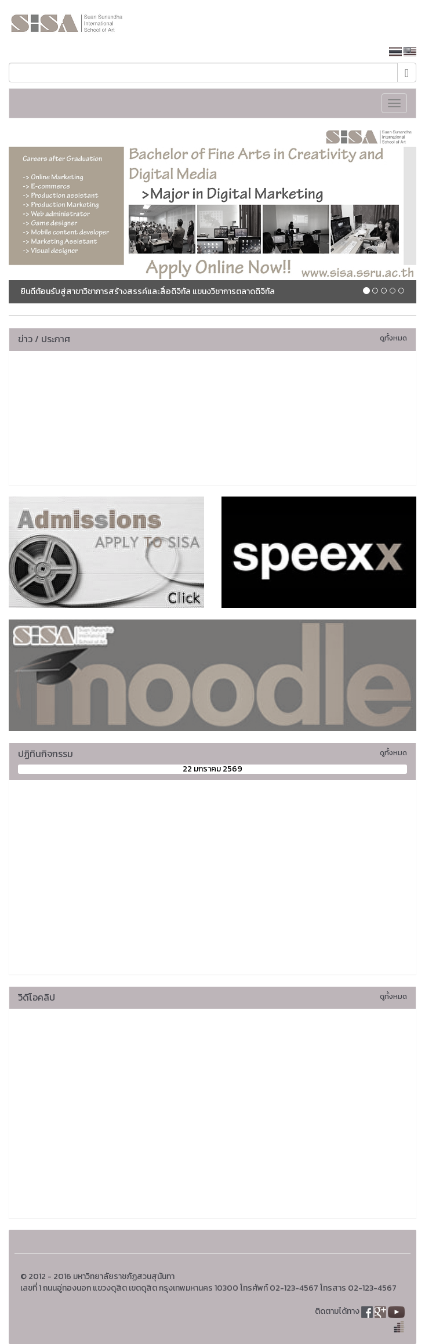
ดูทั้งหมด (393, 337)
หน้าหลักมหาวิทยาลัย (339, 52)
